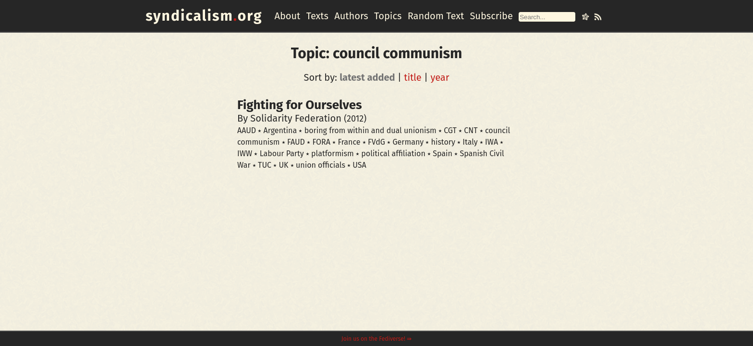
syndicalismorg (204, 16)
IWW (244, 153)
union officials (320, 165)
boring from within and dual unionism (370, 130)
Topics (387, 16)
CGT (450, 130)
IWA (491, 142)
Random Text (436, 16)
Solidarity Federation (295, 118)
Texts (317, 16)
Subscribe (491, 16)
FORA (321, 142)
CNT (470, 130)
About (287, 16)
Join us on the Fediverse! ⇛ (376, 338)
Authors (351, 16)
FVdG (376, 142)
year (439, 77)
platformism (332, 153)
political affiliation (393, 153)
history (443, 142)
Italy (469, 142)
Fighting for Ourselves (299, 105)
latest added (367, 77)
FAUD (296, 142)
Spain (442, 153)
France (349, 142)
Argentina (280, 130)
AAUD (246, 130)
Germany (408, 142)
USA (359, 165)
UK (283, 165)
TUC (264, 165)
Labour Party (282, 153)
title (413, 77)
